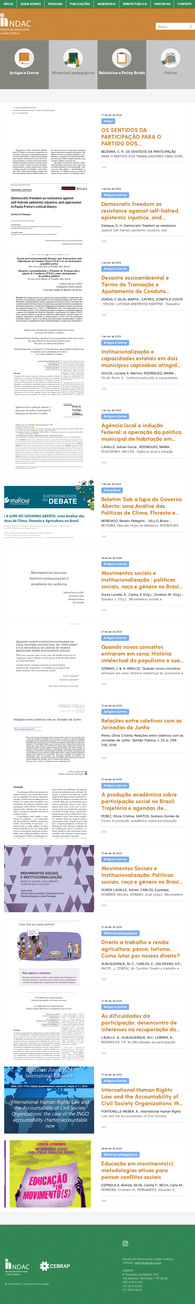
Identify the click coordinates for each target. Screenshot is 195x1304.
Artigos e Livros (115, 195)
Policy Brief (112, 490)
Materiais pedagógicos (120, 933)
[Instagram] (125, 1243)
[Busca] (169, 26)
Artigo (108, 121)
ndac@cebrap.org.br (148, 1262)
